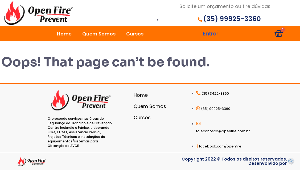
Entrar (210, 33)
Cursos (134, 33)
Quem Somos (99, 33)
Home (64, 33)
